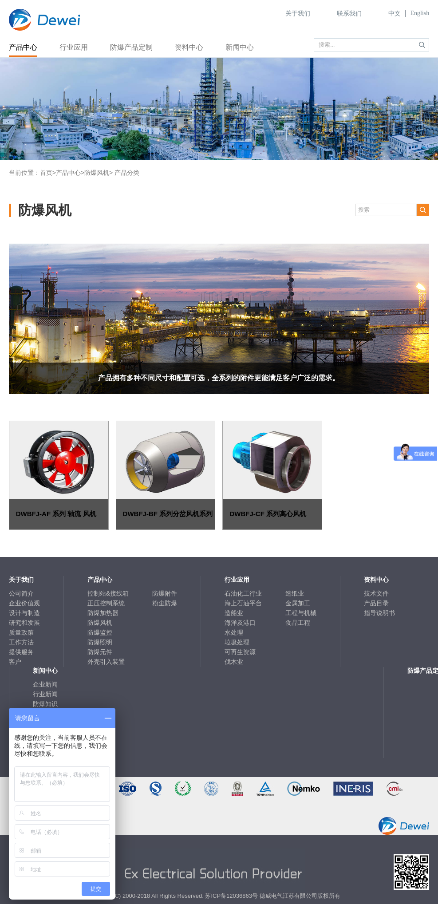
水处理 (234, 632)
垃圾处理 (237, 642)
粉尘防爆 (164, 603)
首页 (46, 172)
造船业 (234, 612)
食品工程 (297, 622)
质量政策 (21, 632)
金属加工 (297, 603)
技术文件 (376, 593)
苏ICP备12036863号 (231, 895)
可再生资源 (240, 651)
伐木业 (234, 661)
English (419, 13)
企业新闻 (45, 684)
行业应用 (73, 47)
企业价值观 (24, 603)
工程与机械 (300, 612)
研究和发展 (24, 622)
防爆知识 (45, 703)
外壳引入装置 (106, 661)
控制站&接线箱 (108, 593)
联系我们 (349, 13)
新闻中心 (239, 47)
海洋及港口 (240, 622)
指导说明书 (379, 612)
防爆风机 (96, 172)
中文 (394, 13)
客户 (15, 661)
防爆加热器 (102, 612)
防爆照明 (99, 642)
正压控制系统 (106, 603)
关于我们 (297, 13)
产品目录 (376, 603)
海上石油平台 (243, 603)
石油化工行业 (243, 593)
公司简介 (21, 593)
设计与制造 (24, 612)
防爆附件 (164, 593)
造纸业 (294, 593)
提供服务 (21, 651)
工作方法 (21, 642)
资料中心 (189, 47)
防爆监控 (99, 632)
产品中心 (23, 47)
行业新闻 (45, 694)
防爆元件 (99, 651)
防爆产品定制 (131, 47)
